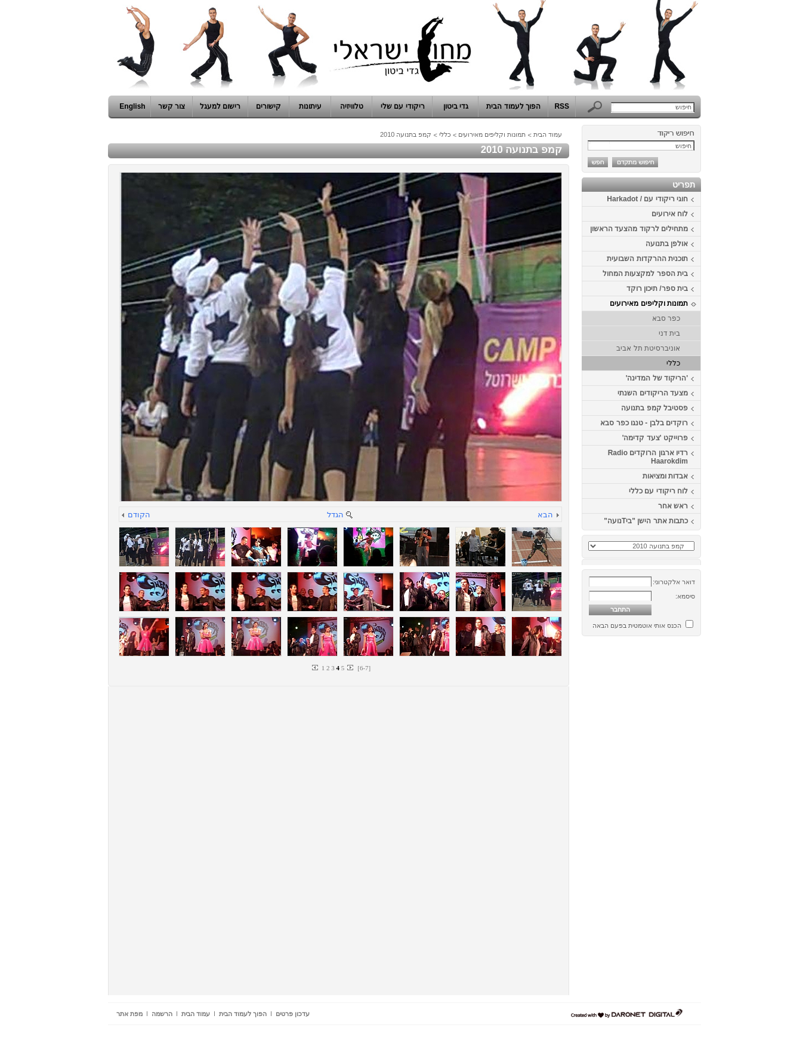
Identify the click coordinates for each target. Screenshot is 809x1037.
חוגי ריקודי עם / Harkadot (647, 199)
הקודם (139, 514)
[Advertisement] (665, 820)
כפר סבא (666, 318)
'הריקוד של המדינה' (657, 378)
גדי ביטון (455, 106)
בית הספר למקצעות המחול (645, 273)
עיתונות (310, 106)
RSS (561, 106)
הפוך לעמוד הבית (513, 106)
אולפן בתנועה (667, 244)
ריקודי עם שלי (403, 106)
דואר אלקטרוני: (674, 581)
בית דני (669, 333)
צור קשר (171, 106)
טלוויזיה (351, 106)
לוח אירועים (669, 214)
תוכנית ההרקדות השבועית (647, 258)
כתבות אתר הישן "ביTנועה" (646, 521)
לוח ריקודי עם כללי (658, 491)
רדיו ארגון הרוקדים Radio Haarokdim (648, 457)
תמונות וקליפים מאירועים (649, 303)
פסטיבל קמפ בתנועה (654, 408)
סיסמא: (685, 596)
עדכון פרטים (293, 1013)
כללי (673, 363)
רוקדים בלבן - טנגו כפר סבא (644, 423)
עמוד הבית (547, 134)
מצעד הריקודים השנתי (652, 393)
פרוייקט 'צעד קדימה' (655, 438)
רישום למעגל (220, 106)
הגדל (335, 514)
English (132, 106)
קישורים (268, 106)
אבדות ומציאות (665, 476)
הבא (545, 514)
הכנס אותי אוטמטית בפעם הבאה (636, 625)
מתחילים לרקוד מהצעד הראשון (639, 229)
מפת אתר (129, 1013)
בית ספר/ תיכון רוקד (657, 288)
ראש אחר (673, 506)
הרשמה (162, 1013)
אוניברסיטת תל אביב (648, 348)
